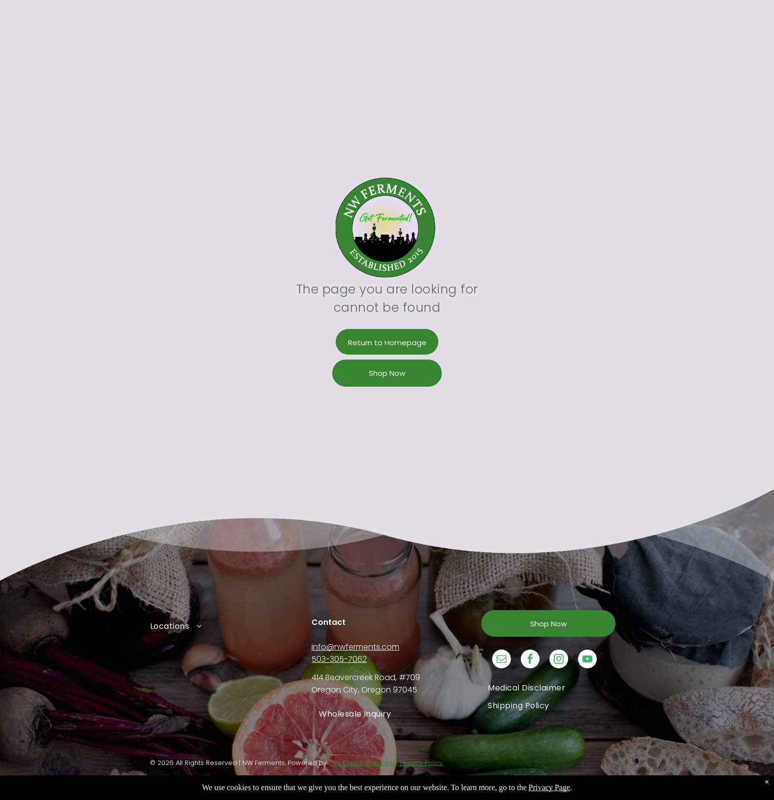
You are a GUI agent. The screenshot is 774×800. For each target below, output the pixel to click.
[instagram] (558, 660)
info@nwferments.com (355, 647)
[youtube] (587, 660)
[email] (501, 660)
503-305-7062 (339, 659)
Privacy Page (549, 787)
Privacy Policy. (422, 762)
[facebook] (530, 660)
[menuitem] (225, 626)
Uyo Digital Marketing (363, 762)
